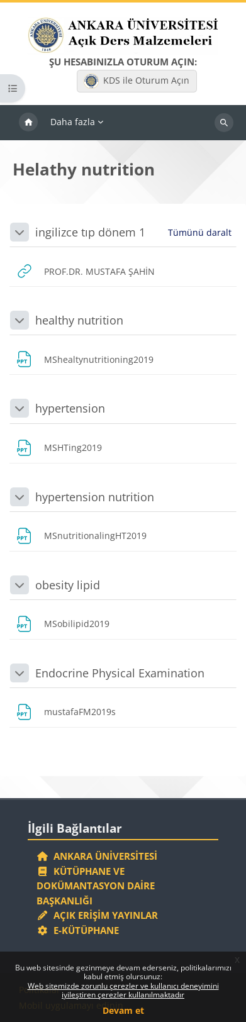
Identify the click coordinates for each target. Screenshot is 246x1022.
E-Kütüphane (77, 930)
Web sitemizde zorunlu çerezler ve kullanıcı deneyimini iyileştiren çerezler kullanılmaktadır (123, 990)
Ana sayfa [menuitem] (28, 122)
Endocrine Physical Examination (119, 672)
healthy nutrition (79, 320)
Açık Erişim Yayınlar (98, 915)
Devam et (123, 1010)
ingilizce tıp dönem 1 (90, 232)
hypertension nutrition (94, 496)
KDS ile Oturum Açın (136, 81)
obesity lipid (67, 584)
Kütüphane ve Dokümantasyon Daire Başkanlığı (95, 886)
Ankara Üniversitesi (96, 856)
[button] (19, 232)
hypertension (70, 408)
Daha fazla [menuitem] (72, 122)
